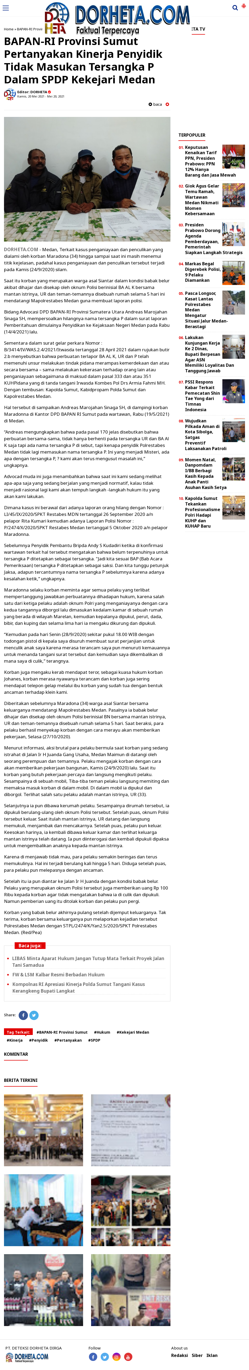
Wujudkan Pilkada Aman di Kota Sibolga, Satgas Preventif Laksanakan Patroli (206, 434)
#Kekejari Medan (133, 1032)
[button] (243, 3)
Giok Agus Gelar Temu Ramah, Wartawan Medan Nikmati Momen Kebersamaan (202, 200)
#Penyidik (38, 1040)
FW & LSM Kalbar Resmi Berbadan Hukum (58, 975)
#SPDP (94, 1040)
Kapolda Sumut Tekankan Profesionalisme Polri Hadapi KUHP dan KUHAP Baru (202, 512)
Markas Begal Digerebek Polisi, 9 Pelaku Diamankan (203, 272)
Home (9, 29)
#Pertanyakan (68, 1040)
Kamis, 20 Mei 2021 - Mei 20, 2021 (40, 96)
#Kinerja (15, 1040)
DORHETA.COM (21, 249)
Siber (197, 1355)
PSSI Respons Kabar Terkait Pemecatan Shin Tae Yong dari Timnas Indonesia (202, 396)
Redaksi (179, 1355)
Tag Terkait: (18, 1032)
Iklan (212, 1355)
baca (155, 104)
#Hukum (102, 1032)
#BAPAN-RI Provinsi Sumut (62, 1032)
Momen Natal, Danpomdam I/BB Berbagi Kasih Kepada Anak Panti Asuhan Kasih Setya (206, 473)
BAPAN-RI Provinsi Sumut (37, 29)
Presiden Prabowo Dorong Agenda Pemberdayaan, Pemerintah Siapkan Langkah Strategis (214, 238)
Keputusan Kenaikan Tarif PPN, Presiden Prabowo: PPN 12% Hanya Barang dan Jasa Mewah (210, 161)
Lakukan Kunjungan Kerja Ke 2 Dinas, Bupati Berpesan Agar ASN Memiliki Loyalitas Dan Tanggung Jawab (209, 354)
